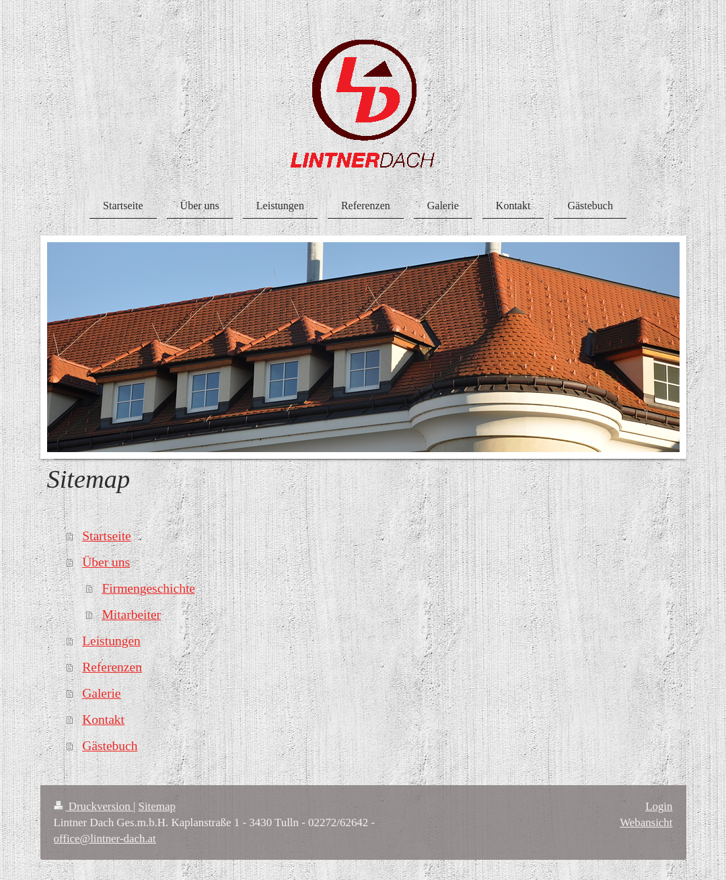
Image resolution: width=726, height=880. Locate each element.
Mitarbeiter (131, 615)
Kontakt (103, 719)
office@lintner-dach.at (105, 838)
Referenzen (112, 667)
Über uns (106, 562)
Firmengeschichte (148, 588)
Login (658, 806)
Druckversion (93, 806)
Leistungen (111, 641)
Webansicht (646, 822)
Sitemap (157, 806)
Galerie (101, 693)
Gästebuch (109, 746)
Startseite (106, 536)
